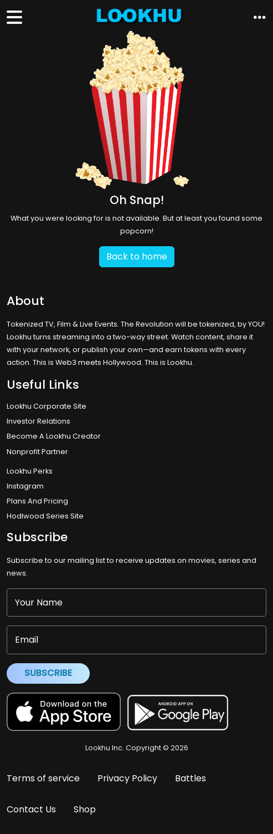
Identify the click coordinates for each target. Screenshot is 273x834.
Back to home (136, 256)
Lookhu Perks (30, 471)
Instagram (25, 486)
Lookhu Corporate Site (48, 406)
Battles (190, 778)
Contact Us (31, 809)
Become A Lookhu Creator (54, 436)
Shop (85, 809)
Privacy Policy (127, 778)
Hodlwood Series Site (45, 516)
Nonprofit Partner (37, 451)
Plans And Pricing (37, 501)
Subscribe (48, 673)
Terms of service (43, 778)
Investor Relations (38, 421)
